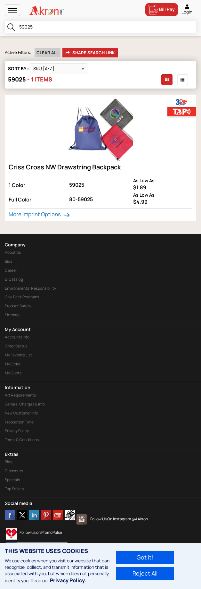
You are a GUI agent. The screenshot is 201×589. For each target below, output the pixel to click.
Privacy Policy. (68, 580)
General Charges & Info (25, 404)
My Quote (13, 373)
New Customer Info (21, 413)
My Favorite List (18, 355)
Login (187, 8)
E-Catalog (14, 279)
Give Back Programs (22, 297)
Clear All (47, 52)
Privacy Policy (17, 430)
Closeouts (14, 471)
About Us (13, 252)
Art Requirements (20, 395)
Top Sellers (14, 488)
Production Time (19, 422)
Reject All (145, 573)
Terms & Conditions (22, 439)
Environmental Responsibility (30, 288)
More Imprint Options (40, 214)
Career (11, 270)
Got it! (145, 557)
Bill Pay (162, 9)
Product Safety (18, 306)
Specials (12, 479)
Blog (8, 462)
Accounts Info (17, 337)
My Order (12, 364)
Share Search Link (90, 53)
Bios (8, 261)
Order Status (16, 346)
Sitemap (12, 315)
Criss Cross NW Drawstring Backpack (65, 167)
